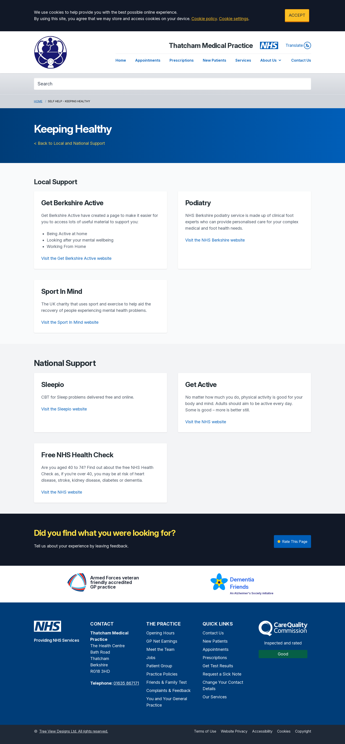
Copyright (303, 731)
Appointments (147, 60)
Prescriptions (182, 60)
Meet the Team (160, 649)
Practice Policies (162, 674)
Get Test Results (218, 665)
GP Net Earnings (161, 641)
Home (121, 60)
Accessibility (262, 731)
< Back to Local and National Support (69, 143)
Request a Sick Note (222, 674)
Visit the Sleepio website (64, 409)
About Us (271, 60)
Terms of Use (205, 731)
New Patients (214, 60)
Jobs (150, 657)
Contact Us (301, 60)
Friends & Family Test (166, 682)
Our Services (215, 696)
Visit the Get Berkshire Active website (76, 258)
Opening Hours (160, 633)
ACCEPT (297, 15)
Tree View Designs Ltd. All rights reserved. (73, 731)
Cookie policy (204, 18)
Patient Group (159, 665)
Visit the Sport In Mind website (69, 322)
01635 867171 (126, 683)
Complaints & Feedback (168, 690)
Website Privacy (234, 731)
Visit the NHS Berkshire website (215, 240)
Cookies (284, 731)
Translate (298, 45)
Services (243, 60)
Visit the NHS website (205, 421)
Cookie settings (233, 18)
